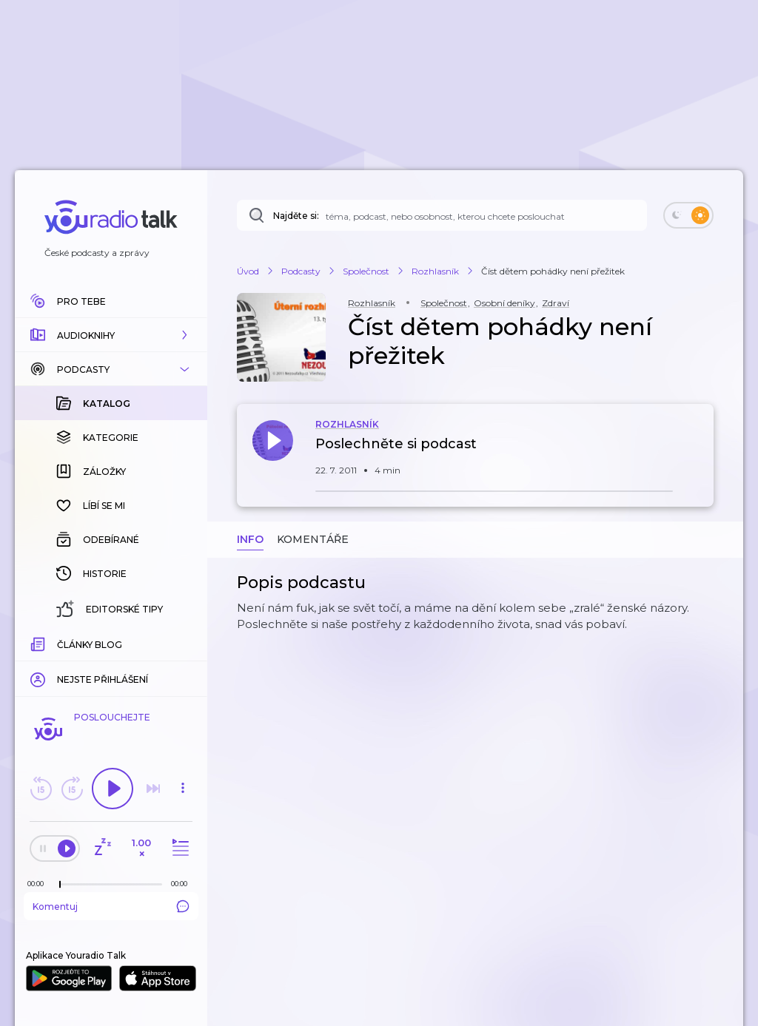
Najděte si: (296, 215)
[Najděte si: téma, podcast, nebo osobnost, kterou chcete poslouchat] (442, 215)
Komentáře (313, 539)
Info (250, 539)
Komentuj (111, 906)
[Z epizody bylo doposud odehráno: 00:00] (39, 884)
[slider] (60, 884)
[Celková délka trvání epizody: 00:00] (183, 884)
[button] (111, 335)
